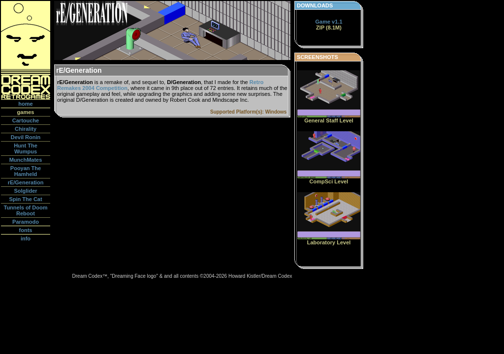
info (26, 238)
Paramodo (25, 222)
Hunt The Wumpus (25, 148)
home (25, 104)
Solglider (25, 191)
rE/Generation (26, 182)
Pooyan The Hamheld (25, 171)
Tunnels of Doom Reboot (25, 210)
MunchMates (25, 160)
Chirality (25, 129)
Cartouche (25, 120)
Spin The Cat (25, 199)
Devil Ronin (26, 137)
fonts (25, 230)
